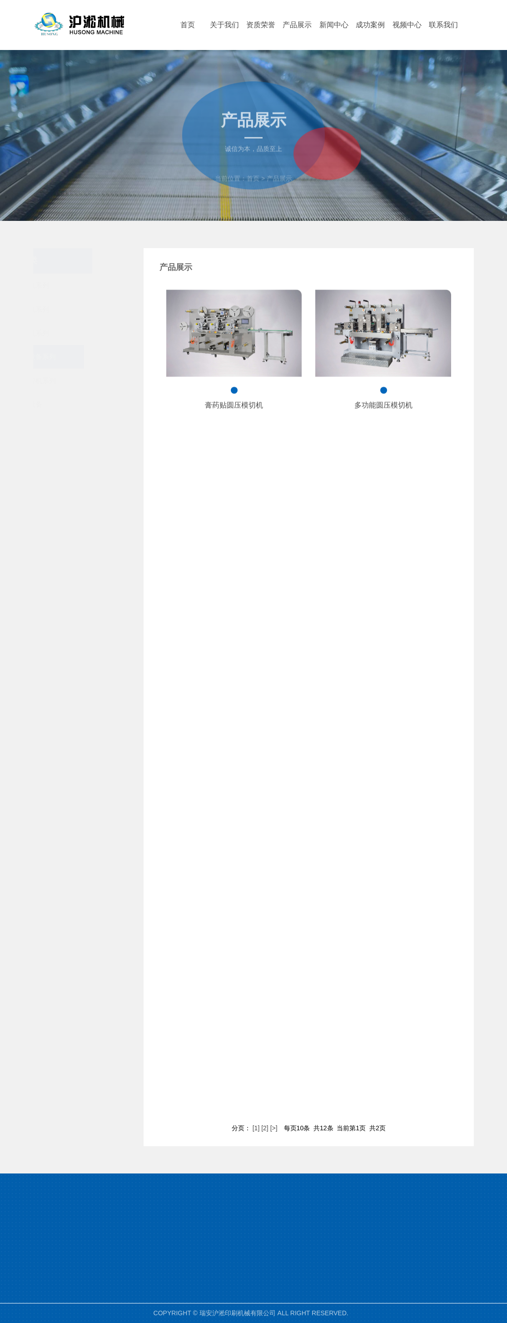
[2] (264, 1128)
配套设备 (92, 404)
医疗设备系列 (92, 356)
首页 (253, 186)
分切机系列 (92, 333)
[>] (274, 1128)
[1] (256, 1128)
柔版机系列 (92, 285)
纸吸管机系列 (92, 380)
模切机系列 (92, 309)
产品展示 (279, 186)
